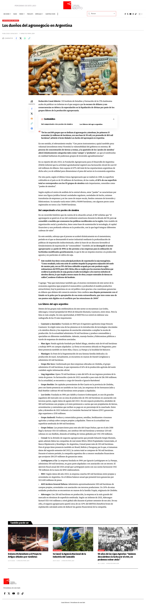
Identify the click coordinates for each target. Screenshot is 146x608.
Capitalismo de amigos (11, 21)
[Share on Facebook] (16, 39)
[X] (127, 14)
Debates (101, 551)
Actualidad (57, 551)
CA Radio (12, 551)
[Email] (31, 121)
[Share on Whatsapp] (26, 39)
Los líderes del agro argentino (91, 125)
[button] (57, 14)
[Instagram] (133, 14)
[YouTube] (130, 14)
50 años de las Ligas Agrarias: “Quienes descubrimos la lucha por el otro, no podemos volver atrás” (117, 558)
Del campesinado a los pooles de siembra (57, 125)
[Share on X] (21, 39)
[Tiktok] (135, 14)
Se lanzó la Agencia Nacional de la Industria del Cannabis (69, 556)
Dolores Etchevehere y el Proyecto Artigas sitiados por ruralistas (25, 556)
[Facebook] (125, 14)
